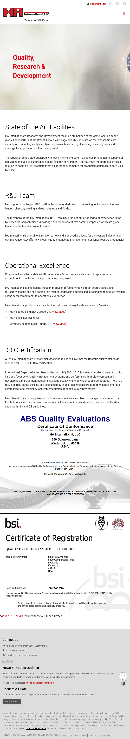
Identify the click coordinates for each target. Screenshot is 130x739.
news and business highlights (39, 682)
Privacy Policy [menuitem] (80, 736)
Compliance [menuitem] (107, 736)
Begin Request (12, 701)
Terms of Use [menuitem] (94, 736)
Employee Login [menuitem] (65, 736)
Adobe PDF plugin (12, 616)
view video (58, 311)
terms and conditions (36, 728)
